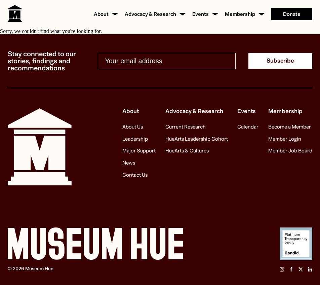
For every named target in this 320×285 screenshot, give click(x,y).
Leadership (135, 139)
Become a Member (289, 127)
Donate (292, 14)
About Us (132, 127)
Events (200, 14)
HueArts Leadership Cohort (196, 139)
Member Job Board (290, 151)
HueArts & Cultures (187, 151)
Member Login (284, 139)
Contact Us (135, 175)
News (128, 163)
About (101, 14)
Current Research (185, 127)
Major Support (139, 151)
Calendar (247, 127)
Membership (240, 14)
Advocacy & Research (150, 14)
